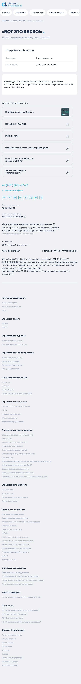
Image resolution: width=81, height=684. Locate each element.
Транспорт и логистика (12, 529)
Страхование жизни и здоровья (18, 352)
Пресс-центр (7, 643)
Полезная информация (12, 635)
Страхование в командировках (15, 573)
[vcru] (30, 196)
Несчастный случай (10, 361)
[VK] (4, 196)
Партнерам (7, 646)
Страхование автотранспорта (15, 497)
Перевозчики (7, 458)
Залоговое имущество (11, 306)
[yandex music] (25, 196)
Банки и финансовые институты (16, 544)
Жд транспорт (8, 493)
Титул (4, 310)
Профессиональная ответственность (18, 473)
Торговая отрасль (9, 525)
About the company (11, 251)
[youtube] (35, 196)
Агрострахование (9, 418)
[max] (15, 196)
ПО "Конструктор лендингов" (14, 614)
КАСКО (5, 323)
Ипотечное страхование (14, 298)
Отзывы (5, 654)
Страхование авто (11, 319)
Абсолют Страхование (13, 630)
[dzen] (20, 196)
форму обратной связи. (66, 262)
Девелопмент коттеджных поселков (17, 541)
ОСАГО (5, 327)
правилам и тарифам (47, 227)
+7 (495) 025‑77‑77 (59, 259)
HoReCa (5, 533)
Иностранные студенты (12, 357)
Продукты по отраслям (13, 509)
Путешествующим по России (14, 344)
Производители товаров (12, 446)
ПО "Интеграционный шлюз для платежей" (20, 610)
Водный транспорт (10, 501)
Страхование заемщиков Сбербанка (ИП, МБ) (21, 597)
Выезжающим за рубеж (12, 340)
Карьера (5, 650)
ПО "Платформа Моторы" (13, 618)
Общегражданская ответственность (17, 435)
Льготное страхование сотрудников (17, 584)
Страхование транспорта (14, 485)
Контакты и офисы (12, 190)
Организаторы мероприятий (14, 450)
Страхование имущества (14, 377)
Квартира (6, 382)
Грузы (4, 410)
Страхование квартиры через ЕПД (17, 393)
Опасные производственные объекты (18, 454)
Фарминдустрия (9, 559)
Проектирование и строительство (16, 548)
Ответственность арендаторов (15, 469)
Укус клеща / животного (12, 365)
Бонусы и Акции (9, 639)
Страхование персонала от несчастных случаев (22, 580)
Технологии (7, 605)
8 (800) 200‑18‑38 (10, 262)
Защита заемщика (11, 592)
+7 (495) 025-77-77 (15, 185)
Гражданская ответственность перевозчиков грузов (24, 476)
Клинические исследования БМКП (17, 465)
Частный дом (7, 389)
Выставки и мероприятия (13, 514)
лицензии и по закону (42, 224)
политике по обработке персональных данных (29, 230)
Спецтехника (7, 490)
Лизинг (5, 556)
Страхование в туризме (14, 335)
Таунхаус (6, 386)
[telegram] (9, 196)
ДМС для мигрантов (10, 369)
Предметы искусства (11, 414)
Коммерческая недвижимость (15, 518)
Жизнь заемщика (9, 303)
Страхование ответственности (17, 430)
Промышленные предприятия (15, 537)
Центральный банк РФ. (30, 268)
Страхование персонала (14, 568)
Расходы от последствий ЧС (14, 442)
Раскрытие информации (12, 658)
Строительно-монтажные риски (16, 406)
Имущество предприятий (13, 422)
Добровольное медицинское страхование (20, 576)
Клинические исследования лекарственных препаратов (26, 461)
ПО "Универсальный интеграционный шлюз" (21, 622)
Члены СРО (7, 439)
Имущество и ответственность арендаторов (21, 522)
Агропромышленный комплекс (15, 552)
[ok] (41, 196)
